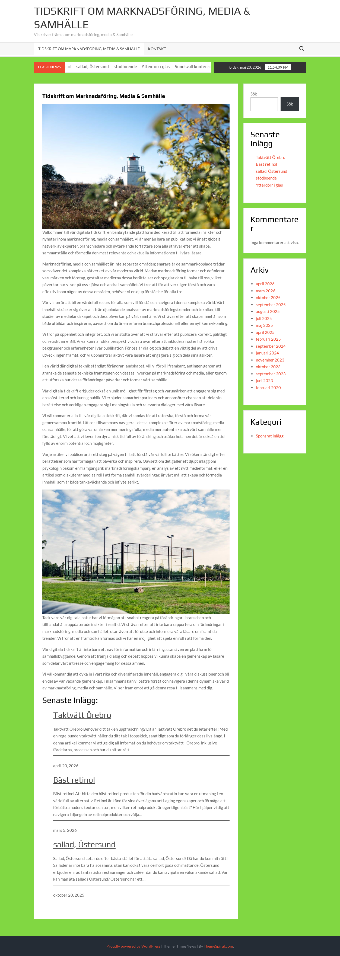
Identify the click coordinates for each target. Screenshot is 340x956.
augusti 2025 (268, 311)
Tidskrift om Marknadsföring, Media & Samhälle (89, 48)
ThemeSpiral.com (218, 946)
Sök (253, 93)
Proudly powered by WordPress (133, 946)
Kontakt (157, 48)
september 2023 (271, 373)
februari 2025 (268, 339)
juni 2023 (264, 380)
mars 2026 (265, 290)
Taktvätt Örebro (82, 715)
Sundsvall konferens (200, 66)
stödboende (131, 66)
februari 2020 (268, 387)
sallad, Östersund (98, 66)
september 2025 (271, 304)
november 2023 (270, 359)
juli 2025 (264, 318)
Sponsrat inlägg (270, 435)
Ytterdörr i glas (162, 66)
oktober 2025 (268, 297)
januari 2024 (267, 352)
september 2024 (271, 346)
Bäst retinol (74, 779)
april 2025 (265, 332)
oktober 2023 (268, 366)
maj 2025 (264, 325)
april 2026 (265, 283)
